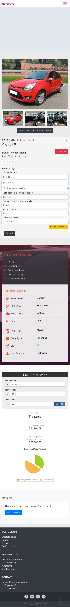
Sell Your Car (9, 546)
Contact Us (8, 569)
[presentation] (64, 83)
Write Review (13, 512)
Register (6, 543)
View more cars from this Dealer (35, 130)
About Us (7, 566)
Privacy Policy (9, 562)
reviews (24, 156)
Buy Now (61, 151)
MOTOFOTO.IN (41, 604)
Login (5, 540)
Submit (10, 233)
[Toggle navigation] (65, 3)
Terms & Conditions (12, 559)
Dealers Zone (9, 537)
